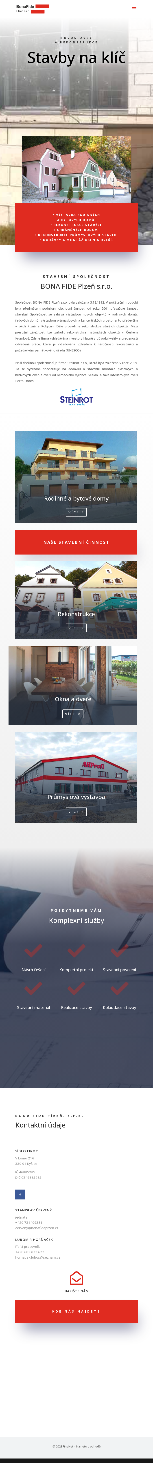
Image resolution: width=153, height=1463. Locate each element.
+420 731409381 (28, 1222)
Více (50, 512)
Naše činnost (76, 84)
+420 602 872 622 (29, 1252)
